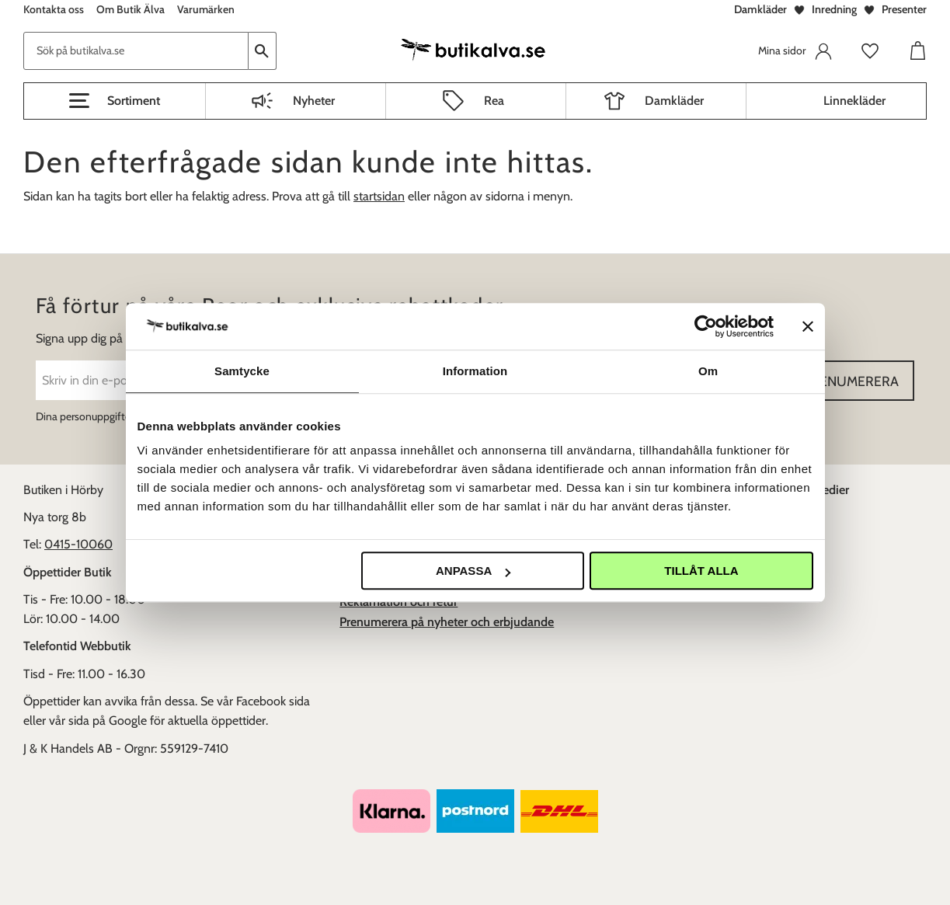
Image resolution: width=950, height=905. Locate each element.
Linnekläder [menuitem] (854, 100)
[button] (114, 101)
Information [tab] (475, 371)
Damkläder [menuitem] (674, 100)
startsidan (379, 196)
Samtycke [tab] (242, 371)
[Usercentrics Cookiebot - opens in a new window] (706, 326)
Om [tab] (708, 371)
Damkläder (760, 9)
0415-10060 (78, 544)
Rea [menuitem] (494, 100)
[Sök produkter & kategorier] (136, 51)
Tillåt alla (701, 570)
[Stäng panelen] (807, 326)
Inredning (834, 9)
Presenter (904, 9)
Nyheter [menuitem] (314, 100)
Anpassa (473, 570)
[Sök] (263, 51)
